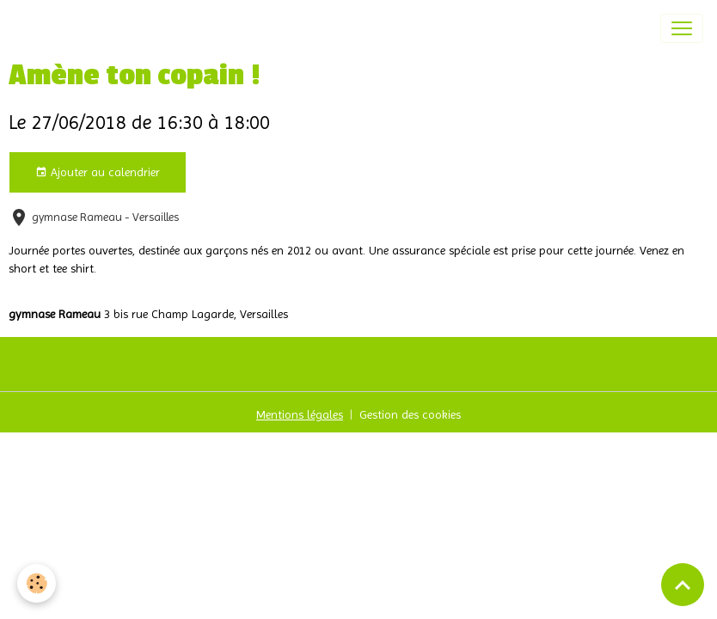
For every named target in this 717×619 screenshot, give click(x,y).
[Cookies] (36, 583)
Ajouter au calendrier (97, 173)
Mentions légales (299, 414)
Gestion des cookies (410, 414)
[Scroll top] (682, 584)
